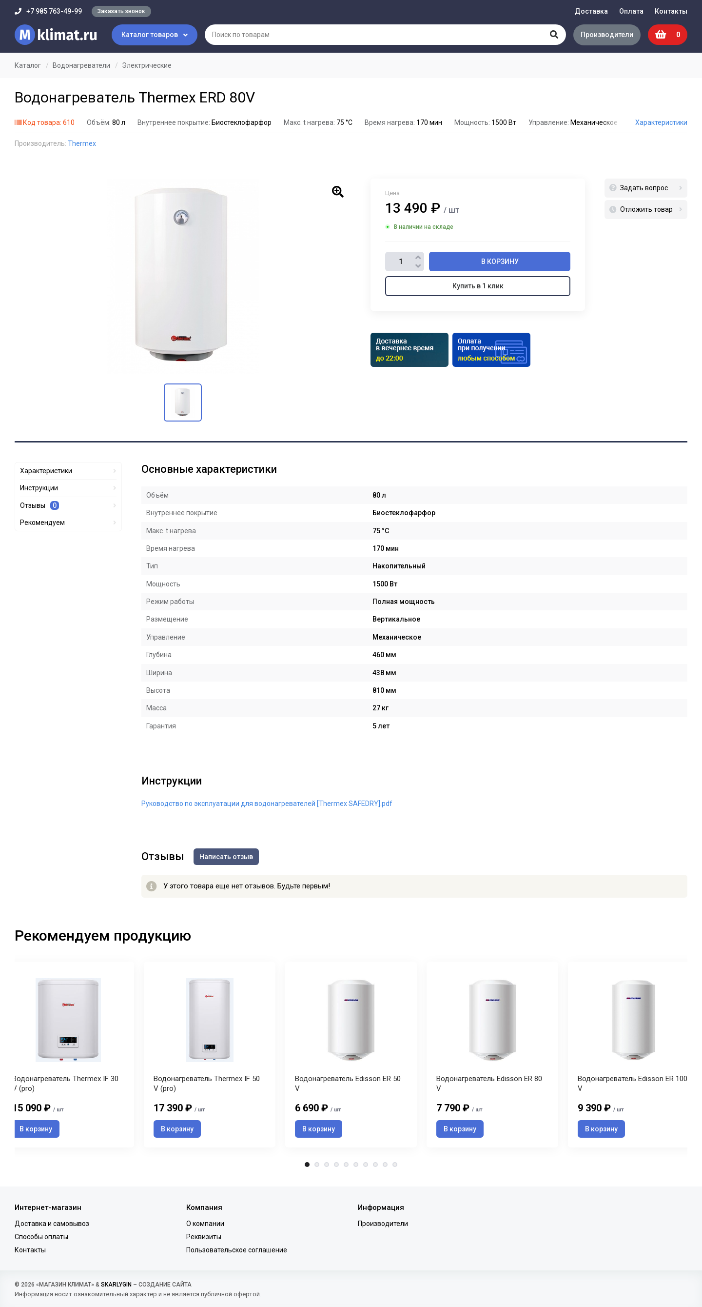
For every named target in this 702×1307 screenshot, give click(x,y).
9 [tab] (385, 1164)
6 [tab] (355, 1164)
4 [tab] (336, 1164)
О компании (205, 1223)
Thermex (82, 143)
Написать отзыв (226, 857)
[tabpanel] (351, 1054)
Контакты (671, 11)
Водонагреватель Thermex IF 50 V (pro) (207, 1083)
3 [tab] (326, 1164)
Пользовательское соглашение (236, 1250)
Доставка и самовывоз (52, 1223)
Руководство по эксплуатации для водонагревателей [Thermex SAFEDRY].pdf (266, 803)
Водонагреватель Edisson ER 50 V (348, 1083)
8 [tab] (375, 1164)
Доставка (591, 11)
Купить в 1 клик (478, 286)
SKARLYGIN (116, 1284)
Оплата (631, 11)
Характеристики (661, 122)
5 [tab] (346, 1164)
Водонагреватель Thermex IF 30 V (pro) (65, 1083)
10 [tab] (394, 1164)
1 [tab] (307, 1164)
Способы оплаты (41, 1237)
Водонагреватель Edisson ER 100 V (632, 1083)
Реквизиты (203, 1237)
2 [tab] (316, 1164)
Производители (607, 35)
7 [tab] (365, 1164)
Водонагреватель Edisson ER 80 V (489, 1083)
